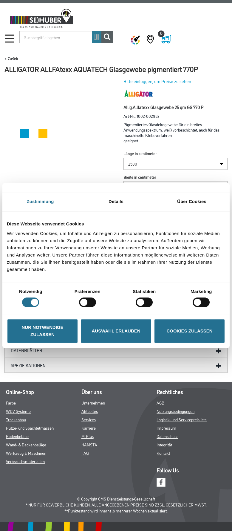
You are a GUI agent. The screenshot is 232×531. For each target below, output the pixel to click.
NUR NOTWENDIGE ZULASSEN (43, 331)
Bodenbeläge (17, 436)
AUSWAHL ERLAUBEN (116, 330)
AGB (160, 402)
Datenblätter (26, 350)
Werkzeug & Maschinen (26, 453)
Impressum (166, 428)
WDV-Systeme (18, 411)
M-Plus (87, 436)
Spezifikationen (28, 365)
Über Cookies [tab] (191, 201)
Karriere (88, 428)
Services (88, 419)
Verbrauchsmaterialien (25, 461)
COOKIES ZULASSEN (189, 330)
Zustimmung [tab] (40, 201)
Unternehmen (93, 402)
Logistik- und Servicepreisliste (182, 419)
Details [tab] (116, 201)
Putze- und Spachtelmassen (30, 428)
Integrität (164, 444)
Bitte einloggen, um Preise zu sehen (157, 81)
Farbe (11, 402)
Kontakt (163, 453)
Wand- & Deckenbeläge (26, 444)
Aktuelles (89, 411)
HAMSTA (89, 444)
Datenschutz (167, 436)
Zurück (13, 58)
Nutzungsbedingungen (175, 411)
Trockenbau (16, 419)
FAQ (85, 453)
